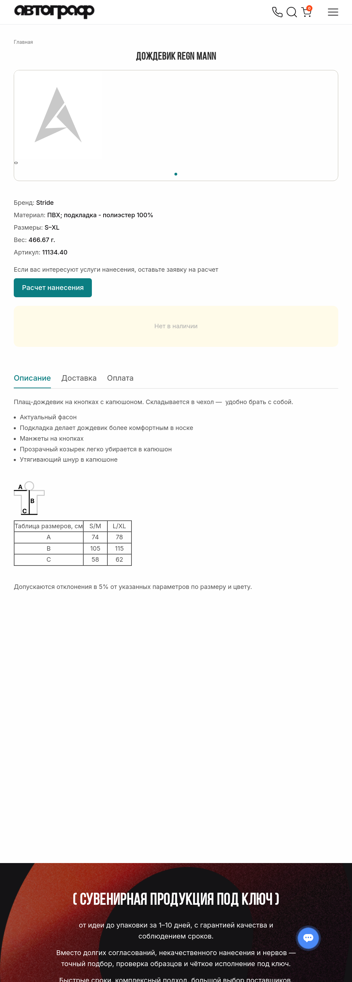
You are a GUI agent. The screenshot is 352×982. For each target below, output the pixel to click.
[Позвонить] (277, 12)
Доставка (79, 377)
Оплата (120, 377)
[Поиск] (292, 12)
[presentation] (15, 162)
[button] (176, 173)
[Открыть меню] (333, 12)
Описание (32, 377)
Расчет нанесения (53, 287)
